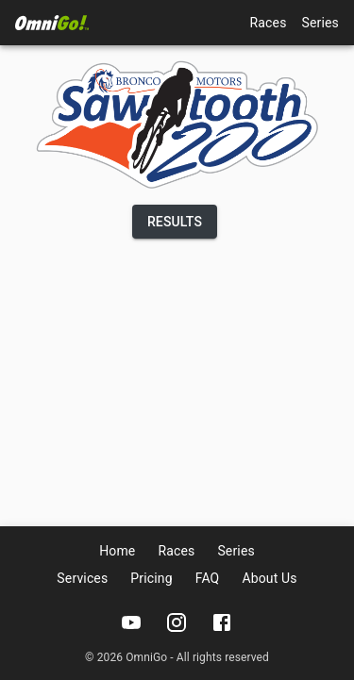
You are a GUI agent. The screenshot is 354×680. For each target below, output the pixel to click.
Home (117, 550)
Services (82, 578)
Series (320, 22)
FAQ (207, 578)
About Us (269, 578)
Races (268, 22)
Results (174, 221)
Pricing (151, 578)
